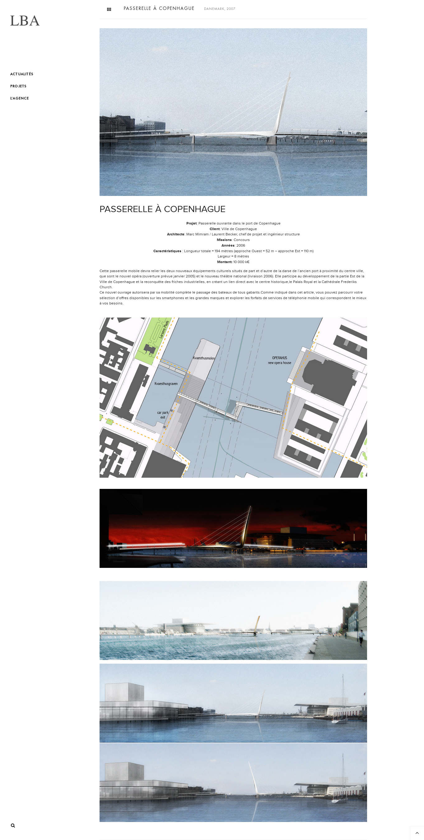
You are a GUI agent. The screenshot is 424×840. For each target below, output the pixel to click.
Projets (18, 86)
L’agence (19, 98)
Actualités (21, 74)
